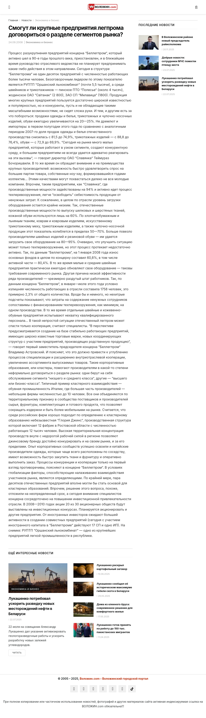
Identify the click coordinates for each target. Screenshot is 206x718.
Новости (27, 20)
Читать (17, 653)
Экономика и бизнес (47, 20)
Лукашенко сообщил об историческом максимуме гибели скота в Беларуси (114, 587)
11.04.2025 (103, 637)
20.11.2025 (168, 49)
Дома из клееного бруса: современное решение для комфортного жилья (114, 608)
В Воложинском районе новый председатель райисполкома (177, 40)
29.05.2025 (103, 596)
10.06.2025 (103, 574)
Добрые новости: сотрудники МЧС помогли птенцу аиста (179, 61)
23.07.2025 (168, 70)
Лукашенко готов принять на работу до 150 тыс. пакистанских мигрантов (114, 628)
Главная (13, 20)
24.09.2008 (15, 42)
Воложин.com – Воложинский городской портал (114, 679)
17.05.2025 (103, 616)
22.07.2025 (15, 619)
